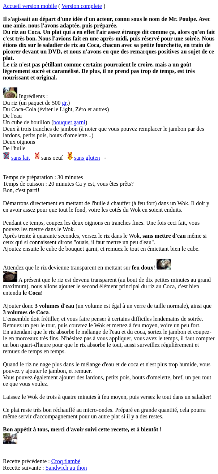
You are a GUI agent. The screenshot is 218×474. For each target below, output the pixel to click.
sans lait (20, 158)
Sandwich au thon (66, 468)
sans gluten (87, 158)
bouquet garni (69, 122)
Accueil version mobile (30, 6)
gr (64, 103)
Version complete (81, 6)
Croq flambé (65, 461)
